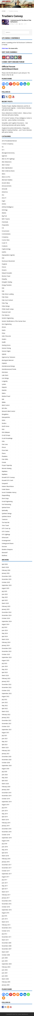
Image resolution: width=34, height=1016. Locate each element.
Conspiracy (5, 237)
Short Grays (5, 498)
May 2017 (5, 886)
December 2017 (6, 865)
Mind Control (5, 405)
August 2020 (5, 768)
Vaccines (4, 546)
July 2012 (4, 934)
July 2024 (4, 627)
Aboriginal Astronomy (8, 153)
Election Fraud (6, 276)
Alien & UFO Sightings (8, 159)
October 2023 (6, 654)
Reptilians (4, 471)
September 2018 (7, 838)
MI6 (3, 399)
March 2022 (5, 711)
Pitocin (4, 447)
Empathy (4, 279)
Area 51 (4, 198)
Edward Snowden (7, 273)
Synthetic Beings (7, 513)
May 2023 (5, 669)
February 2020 (6, 786)
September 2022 (7, 693)
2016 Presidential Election (9, 141)
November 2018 (6, 832)
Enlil (3, 291)
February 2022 (6, 714)
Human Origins (6, 351)
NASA (3, 420)
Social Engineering (7, 501)
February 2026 (6, 570)
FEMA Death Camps (8, 309)
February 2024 (6, 642)
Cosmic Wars (6, 240)
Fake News (5, 297)
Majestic (4, 387)
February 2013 (6, 925)
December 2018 (6, 829)
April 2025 (5, 600)
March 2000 (5, 979)
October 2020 (6, 762)
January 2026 (5, 573)
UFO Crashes (6, 531)
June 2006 (5, 958)
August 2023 (5, 660)
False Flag (5, 303)
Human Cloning (6, 348)
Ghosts (4, 327)
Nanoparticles (6, 417)
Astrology (4, 210)
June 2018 (5, 847)
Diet (3, 258)
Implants (4, 363)
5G (2, 147)
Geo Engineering (6, 324)
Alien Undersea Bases (8, 171)
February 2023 (6, 678)
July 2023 (4, 663)
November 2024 (6, 615)
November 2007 (6, 949)
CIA (3, 228)
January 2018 (5, 862)
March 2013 (5, 922)
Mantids (4, 390)
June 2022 (5, 702)
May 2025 (5, 597)
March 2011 (5, 940)
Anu (3, 195)
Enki (3, 288)
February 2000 (6, 982)
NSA (3, 429)
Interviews (5, 372)
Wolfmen (4, 555)
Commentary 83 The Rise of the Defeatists (20, 21)
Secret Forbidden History (9, 492)
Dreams (4, 270)
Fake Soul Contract (7, 300)
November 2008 (6, 946)
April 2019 (5, 816)
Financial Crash (6, 312)
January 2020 (5, 789)
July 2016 (4, 916)
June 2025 (5, 594)
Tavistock (4, 519)
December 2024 (6, 612)
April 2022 (5, 708)
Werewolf (4, 552)
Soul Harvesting (6, 504)
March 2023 (5, 675)
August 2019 (5, 804)
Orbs (3, 441)
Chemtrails (5, 222)
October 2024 (6, 618)
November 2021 (6, 723)
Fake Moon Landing (8, 294)
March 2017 (5, 892)
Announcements (6, 186)
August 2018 (5, 841)
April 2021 (5, 744)
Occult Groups (6, 435)
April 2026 (5, 564)
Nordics (4, 423)
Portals (4, 462)
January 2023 (5, 681)
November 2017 (6, 868)
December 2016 (6, 901)
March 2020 (5, 783)
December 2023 (6, 648)
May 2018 (5, 850)
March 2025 (5, 603)
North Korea (5, 426)
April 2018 (5, 853)
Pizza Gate (5, 450)
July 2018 (4, 843)
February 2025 (6, 606)
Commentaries (6, 234)
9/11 (3, 150)
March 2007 (5, 952)
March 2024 (5, 639)
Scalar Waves (6, 489)
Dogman (4, 264)
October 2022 (6, 690)
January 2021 (5, 753)
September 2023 (7, 657)
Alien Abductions (7, 162)
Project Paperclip (7, 465)
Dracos (4, 267)
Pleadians (4, 456)
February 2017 (6, 895)
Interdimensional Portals (9, 369)
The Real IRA (5, 522)
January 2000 (5, 985)
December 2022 (6, 684)
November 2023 (6, 651)
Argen (3, 201)
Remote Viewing (6, 468)
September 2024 (7, 621)
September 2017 (7, 874)
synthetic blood (6, 516)
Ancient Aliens (6, 183)
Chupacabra (5, 225)
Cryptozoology (6, 249)
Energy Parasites (7, 285)
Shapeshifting (6, 495)
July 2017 (4, 880)
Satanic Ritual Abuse (8, 486)
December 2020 (6, 756)
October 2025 (6, 582)
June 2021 (5, 738)
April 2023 (5, 672)
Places (4, 453)
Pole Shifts (5, 459)
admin (21, 24)
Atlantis (4, 213)
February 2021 (6, 750)
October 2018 (6, 834)
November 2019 (6, 795)
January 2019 (5, 825)
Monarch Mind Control (8, 411)
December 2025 (6, 576)
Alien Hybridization (7, 168)
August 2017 (5, 877)
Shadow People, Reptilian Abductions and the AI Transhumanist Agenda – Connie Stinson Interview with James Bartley (16, 108)
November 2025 (6, 579)
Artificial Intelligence (7, 207)
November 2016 (6, 904)
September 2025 (7, 585)
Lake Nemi (5, 375)
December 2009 (6, 943)
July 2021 (4, 735)
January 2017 (5, 898)
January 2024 (5, 645)
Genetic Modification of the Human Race (14, 321)
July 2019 (4, 807)
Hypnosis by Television (8, 357)
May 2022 (5, 705)
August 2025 (5, 588)
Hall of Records (6, 336)
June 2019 (5, 810)
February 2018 (6, 859)
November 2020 (6, 759)
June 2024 (5, 630)
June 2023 (5, 666)
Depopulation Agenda (8, 255)
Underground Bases (8, 543)
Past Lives (5, 444)
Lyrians (4, 384)
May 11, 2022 (15, 24)
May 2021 (5, 741)
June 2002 (5, 970)
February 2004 (6, 967)
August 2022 (5, 696)
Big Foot (4, 216)
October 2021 (6, 726)
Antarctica (5, 192)
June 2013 (5, 919)
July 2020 (4, 771)
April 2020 (5, 780)
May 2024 (5, 633)
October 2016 (6, 907)
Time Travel (5, 525)
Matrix (4, 393)
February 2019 (6, 823)
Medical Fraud (6, 396)
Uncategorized (6, 540)
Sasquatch (5, 483)
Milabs (4, 402)
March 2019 (5, 819)
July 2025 (4, 591)
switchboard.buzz (10, 69)
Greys (3, 333)
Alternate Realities (7, 180)
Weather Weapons (7, 549)
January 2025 (5, 609)
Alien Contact (6, 165)
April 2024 (5, 636)
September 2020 (7, 765)
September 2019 (7, 801)
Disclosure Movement (8, 261)
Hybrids (4, 354)
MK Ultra (4, 408)
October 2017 (6, 871)
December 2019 (6, 792)
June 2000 (5, 976)
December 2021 (6, 720)
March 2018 (5, 856)
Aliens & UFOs (6, 177)
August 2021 (5, 732)
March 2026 (5, 567)
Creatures (5, 246)
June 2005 (5, 961)
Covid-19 (4, 243)
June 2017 (5, 883)
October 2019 (6, 798)
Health (4, 342)
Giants (4, 330)
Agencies (4, 156)
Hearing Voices (6, 345)
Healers (4, 339)
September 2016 (7, 910)
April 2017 (5, 889)
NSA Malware (6, 432)
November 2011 (6, 937)
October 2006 (6, 955)
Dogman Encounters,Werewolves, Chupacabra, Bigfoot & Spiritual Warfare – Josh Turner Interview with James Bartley (17, 130)
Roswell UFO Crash (7, 480)
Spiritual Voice (6, 507)
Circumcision (5, 231)
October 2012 (6, 931)
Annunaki (4, 189)
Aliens (3, 174)
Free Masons (6, 315)
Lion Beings (5, 378)
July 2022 (4, 699)
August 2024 (5, 624)
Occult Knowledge (7, 438)
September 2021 (7, 729)
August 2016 (5, 913)
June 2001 (5, 973)
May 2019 (5, 814)
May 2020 (5, 777)
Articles (4, 204)
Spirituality (5, 510)
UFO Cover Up (6, 528)
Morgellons (5, 414)
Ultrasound (5, 537)
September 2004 (7, 964)
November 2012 (6, 928)
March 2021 (5, 747)
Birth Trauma (6, 219)
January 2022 (5, 717)
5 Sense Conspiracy (7, 144)
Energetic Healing (7, 282)
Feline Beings (6, 306)
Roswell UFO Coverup (8, 477)
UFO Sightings (6, 534)
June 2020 (5, 774)
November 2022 (6, 687)
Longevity (5, 381)
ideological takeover (8, 360)
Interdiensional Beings (8, 366)
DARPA (4, 252)
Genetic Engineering (7, 318)
